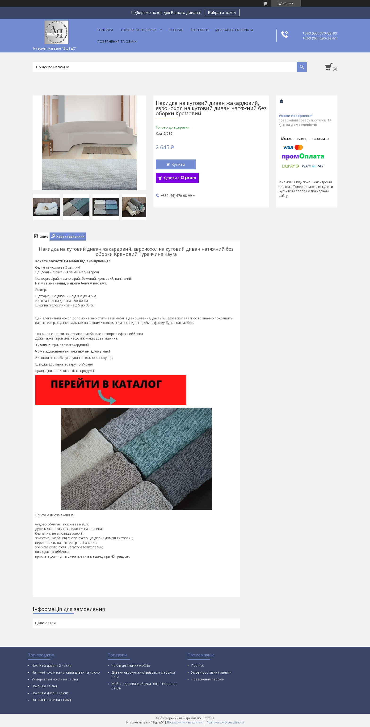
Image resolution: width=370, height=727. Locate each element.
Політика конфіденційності (225, 722)
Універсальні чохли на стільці (55, 679)
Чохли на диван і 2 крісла (51, 665)
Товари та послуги (138, 30)
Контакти (199, 30)
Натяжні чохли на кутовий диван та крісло (66, 672)
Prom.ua (208, 718)
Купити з (179, 178)
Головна (105, 30)
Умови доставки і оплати (211, 672)
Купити (178, 164)
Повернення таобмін (208, 679)
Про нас (176, 30)
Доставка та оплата (234, 30)
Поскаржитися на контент (185, 722)
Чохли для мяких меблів (130, 665)
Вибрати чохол (222, 12)
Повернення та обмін (117, 41)
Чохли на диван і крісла (50, 693)
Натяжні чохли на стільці (51, 699)
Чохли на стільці (45, 686)
